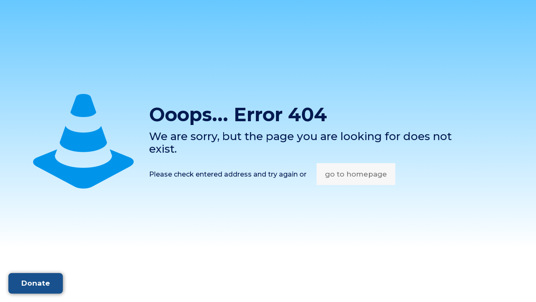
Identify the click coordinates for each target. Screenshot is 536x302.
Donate (35, 283)
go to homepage (356, 174)
